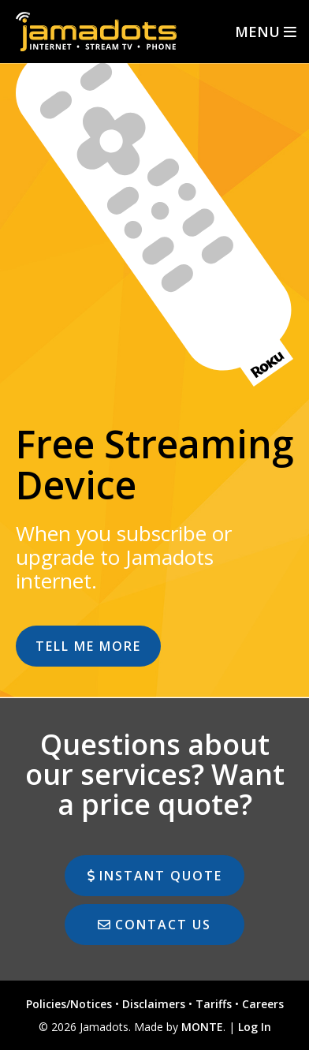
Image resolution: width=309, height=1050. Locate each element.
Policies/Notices (69, 1003)
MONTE (202, 1026)
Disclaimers (153, 1003)
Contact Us (154, 924)
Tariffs (213, 1003)
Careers (263, 1003)
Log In (254, 1026)
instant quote (154, 875)
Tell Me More (88, 646)
